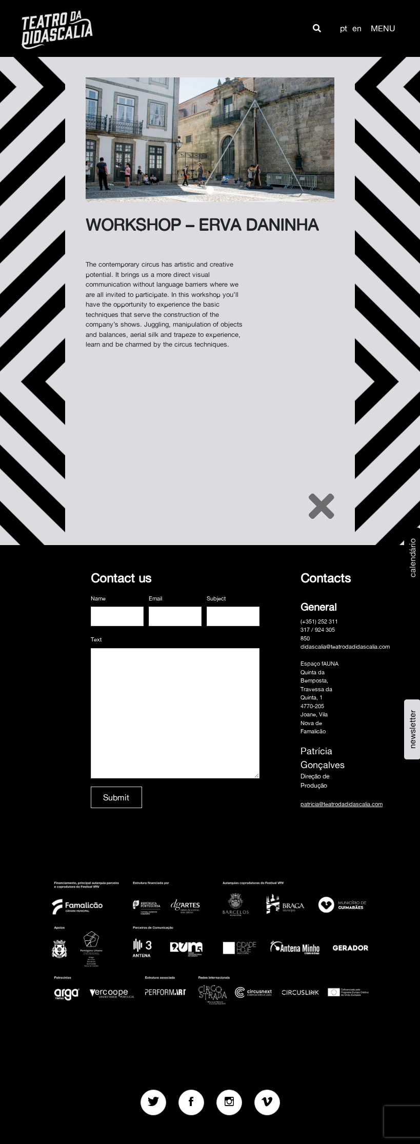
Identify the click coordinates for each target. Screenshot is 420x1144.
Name (98, 598)
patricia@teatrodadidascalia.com (342, 804)
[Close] (321, 506)
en (357, 28)
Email (155, 598)
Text (96, 639)
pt (343, 28)
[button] (317, 28)
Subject (216, 598)
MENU (383, 28)
